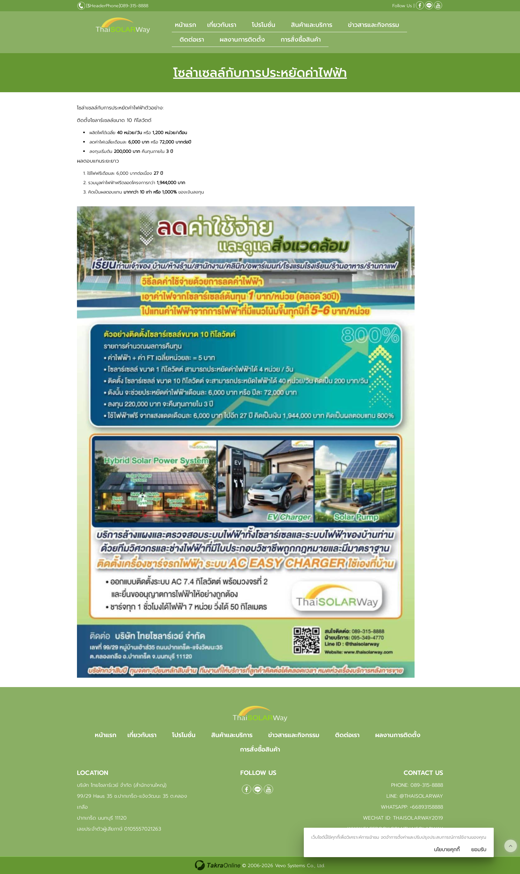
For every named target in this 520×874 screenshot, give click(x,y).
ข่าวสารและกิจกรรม (373, 24)
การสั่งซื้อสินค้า (301, 39)
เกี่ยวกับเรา (221, 24)
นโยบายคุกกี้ (447, 849)
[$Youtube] (438, 5)
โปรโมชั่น (263, 24)
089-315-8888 (134, 6)
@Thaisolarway (429, 5)
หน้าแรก (185, 24)
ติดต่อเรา (192, 39)
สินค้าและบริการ (311, 24)
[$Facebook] (420, 5)
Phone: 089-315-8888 (417, 785)
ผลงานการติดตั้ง (242, 39)
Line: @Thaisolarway (414, 796)
